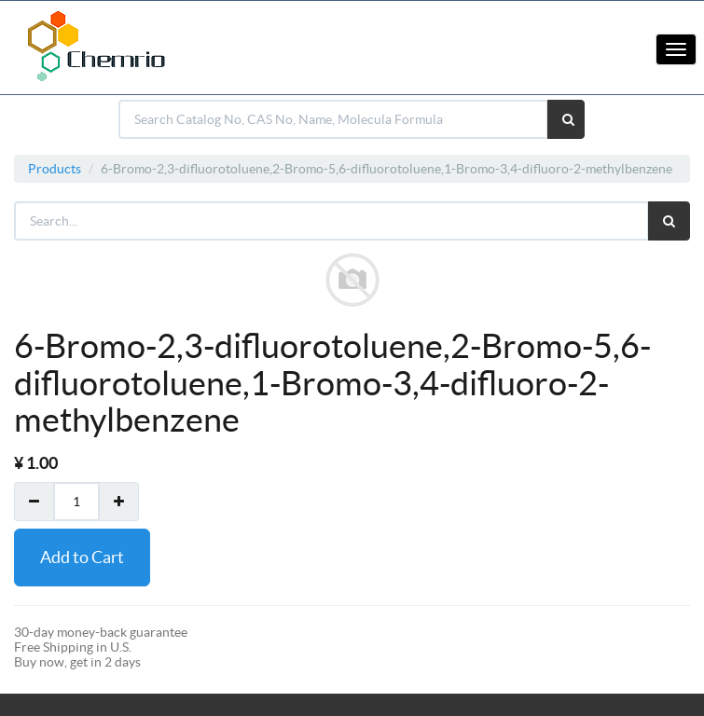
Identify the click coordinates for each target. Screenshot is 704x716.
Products (54, 168)
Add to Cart (82, 557)
